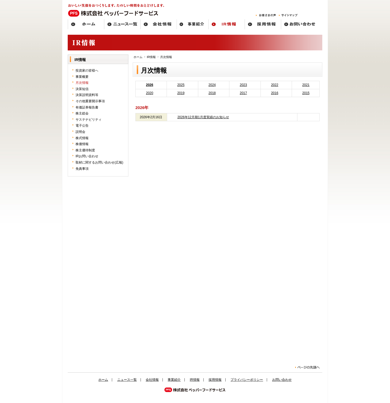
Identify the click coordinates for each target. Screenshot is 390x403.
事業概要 (82, 77)
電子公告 (82, 125)
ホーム (138, 57)
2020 (149, 93)
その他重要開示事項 (90, 101)
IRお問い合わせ (87, 156)
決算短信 (82, 89)
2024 (212, 85)
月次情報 (82, 83)
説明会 (80, 132)
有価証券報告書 (87, 107)
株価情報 (82, 144)
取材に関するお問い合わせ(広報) (99, 162)
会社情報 (152, 380)
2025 (180, 85)
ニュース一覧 (127, 380)
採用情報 (215, 380)
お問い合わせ (282, 380)
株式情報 (82, 138)
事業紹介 (174, 380)
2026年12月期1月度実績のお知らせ (203, 117)
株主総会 (82, 113)
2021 (306, 85)
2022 (274, 85)
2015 (306, 93)
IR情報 (151, 57)
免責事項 (82, 169)
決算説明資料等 (87, 95)
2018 (212, 93)
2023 (243, 85)
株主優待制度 (85, 150)
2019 (180, 93)
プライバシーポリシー (246, 380)
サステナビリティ (89, 119)
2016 (274, 93)
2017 (243, 93)
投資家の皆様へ (87, 70)
